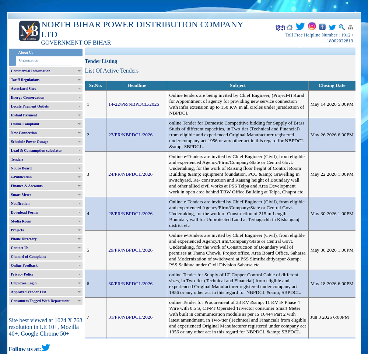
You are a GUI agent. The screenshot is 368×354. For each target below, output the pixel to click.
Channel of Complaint (28, 257)
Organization (28, 60)
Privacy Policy (22, 274)
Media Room (21, 221)
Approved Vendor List (28, 292)
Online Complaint (25, 124)
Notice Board (21, 168)
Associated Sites (23, 89)
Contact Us (20, 248)
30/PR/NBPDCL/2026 (130, 283)
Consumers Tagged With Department (40, 301)
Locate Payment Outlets (30, 106)
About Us (25, 52)
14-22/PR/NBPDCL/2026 (133, 104)
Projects (17, 230)
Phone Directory (24, 239)
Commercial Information (30, 71)
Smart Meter (21, 195)
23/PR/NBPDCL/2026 (130, 134)
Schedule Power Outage (29, 142)
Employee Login (24, 283)
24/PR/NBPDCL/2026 (130, 174)
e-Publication (21, 177)
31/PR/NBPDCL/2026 (130, 317)
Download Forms (24, 212)
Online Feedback (24, 265)
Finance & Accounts (27, 186)
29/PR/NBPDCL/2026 (130, 250)
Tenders (17, 159)
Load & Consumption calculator (36, 150)
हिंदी (280, 28)
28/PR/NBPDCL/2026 (130, 213)
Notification (20, 203)
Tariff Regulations (25, 80)
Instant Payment (24, 115)
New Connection (24, 133)
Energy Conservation (28, 97)
